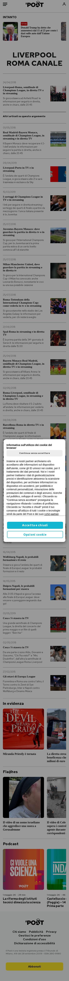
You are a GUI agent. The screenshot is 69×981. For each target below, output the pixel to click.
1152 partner (51, 514)
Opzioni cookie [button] (35, 535)
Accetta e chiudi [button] (35, 525)
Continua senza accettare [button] (34, 453)
